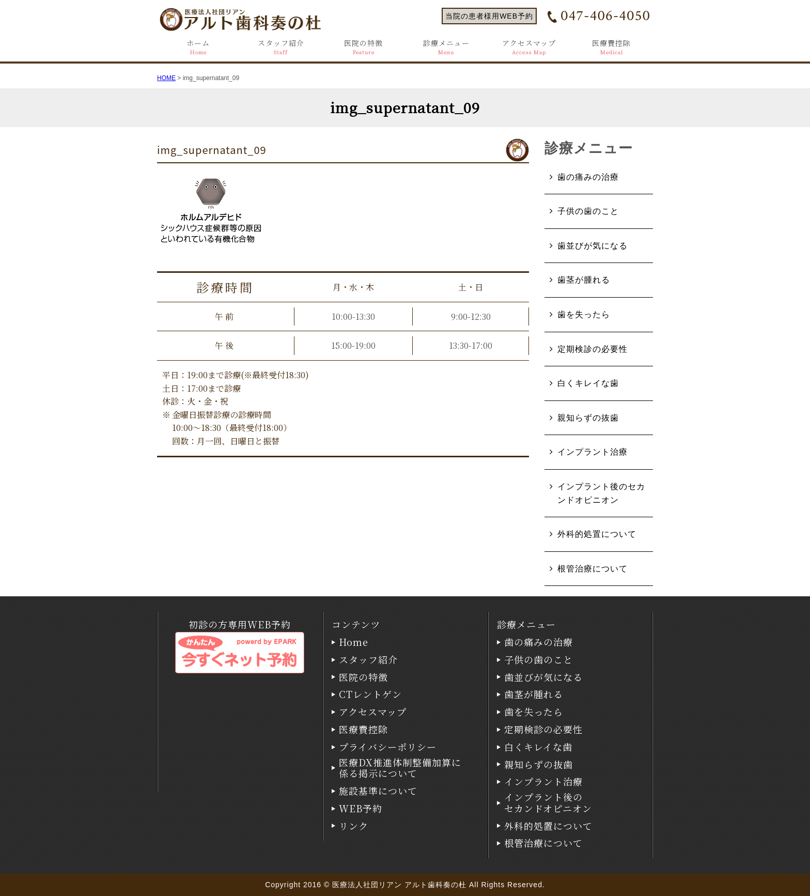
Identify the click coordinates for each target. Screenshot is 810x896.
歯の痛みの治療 (588, 177)
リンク (353, 826)
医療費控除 (611, 47)
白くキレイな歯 (588, 383)
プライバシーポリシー (388, 747)
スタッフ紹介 (281, 47)
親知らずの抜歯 (588, 417)
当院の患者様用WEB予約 (489, 16)
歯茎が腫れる (583, 279)
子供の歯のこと (588, 211)
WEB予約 (360, 808)
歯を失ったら (583, 314)
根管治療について (592, 568)
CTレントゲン (370, 694)
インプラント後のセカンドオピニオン (601, 493)
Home (353, 642)
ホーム (198, 47)
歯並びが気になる (592, 245)
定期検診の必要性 (592, 349)
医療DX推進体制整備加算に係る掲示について (400, 768)
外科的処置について (596, 534)
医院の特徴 (363, 47)
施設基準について (378, 791)
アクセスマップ (529, 47)
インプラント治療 (592, 451)
